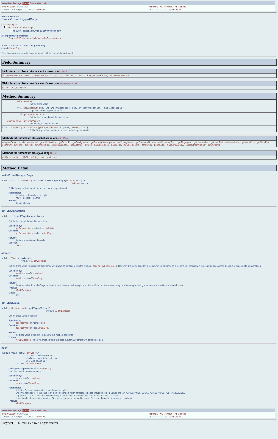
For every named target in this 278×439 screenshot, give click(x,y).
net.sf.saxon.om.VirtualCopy (20, 27)
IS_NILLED (76, 76)
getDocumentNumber (146, 145)
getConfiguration (80, 145)
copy (26, 109)
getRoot (28, 148)
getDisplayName (125, 145)
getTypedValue (31, 123)
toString (34, 161)
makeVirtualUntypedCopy (36, 130)
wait (42, 161)
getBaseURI (64, 145)
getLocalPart (217, 145)
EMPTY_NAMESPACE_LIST (38, 76)
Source (12, 38)
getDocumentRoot (167, 145)
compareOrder (9, 145)
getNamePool (248, 145)
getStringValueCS (59, 148)
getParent (7, 148)
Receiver (33, 109)
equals (22, 145)
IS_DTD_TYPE (61, 76)
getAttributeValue (48, 145)
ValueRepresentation (51, 38)
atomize (27, 102)
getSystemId (77, 148)
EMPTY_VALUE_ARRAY (14, 88)
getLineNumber (201, 145)
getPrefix (18, 148)
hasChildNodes (101, 148)
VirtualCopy (14, 48)
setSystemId (214, 148)
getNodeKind (263, 145)
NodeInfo (36, 38)
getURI (88, 148)
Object (53, 156)
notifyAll (24, 161)
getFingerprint (184, 145)
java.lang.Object (9, 24)
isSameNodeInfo (131, 148)
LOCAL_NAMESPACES (95, 76)
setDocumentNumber (195, 148)
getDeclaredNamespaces (103, 145)
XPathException (38, 268)
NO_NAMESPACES (119, 76)
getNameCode (232, 145)
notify (15, 161)
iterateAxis (147, 148)
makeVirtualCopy (175, 148)
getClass (6, 161)
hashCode (116, 148)
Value (19, 102)
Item (29, 38)
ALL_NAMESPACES (12, 76)
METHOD (40, 9)
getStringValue (42, 148)
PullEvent (21, 38)
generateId (32, 145)
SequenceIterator (14, 123)
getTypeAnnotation (32, 116)
